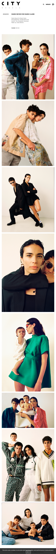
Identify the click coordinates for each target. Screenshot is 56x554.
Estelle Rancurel (24, 19)
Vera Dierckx (20, 22)
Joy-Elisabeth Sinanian (22, 21)
